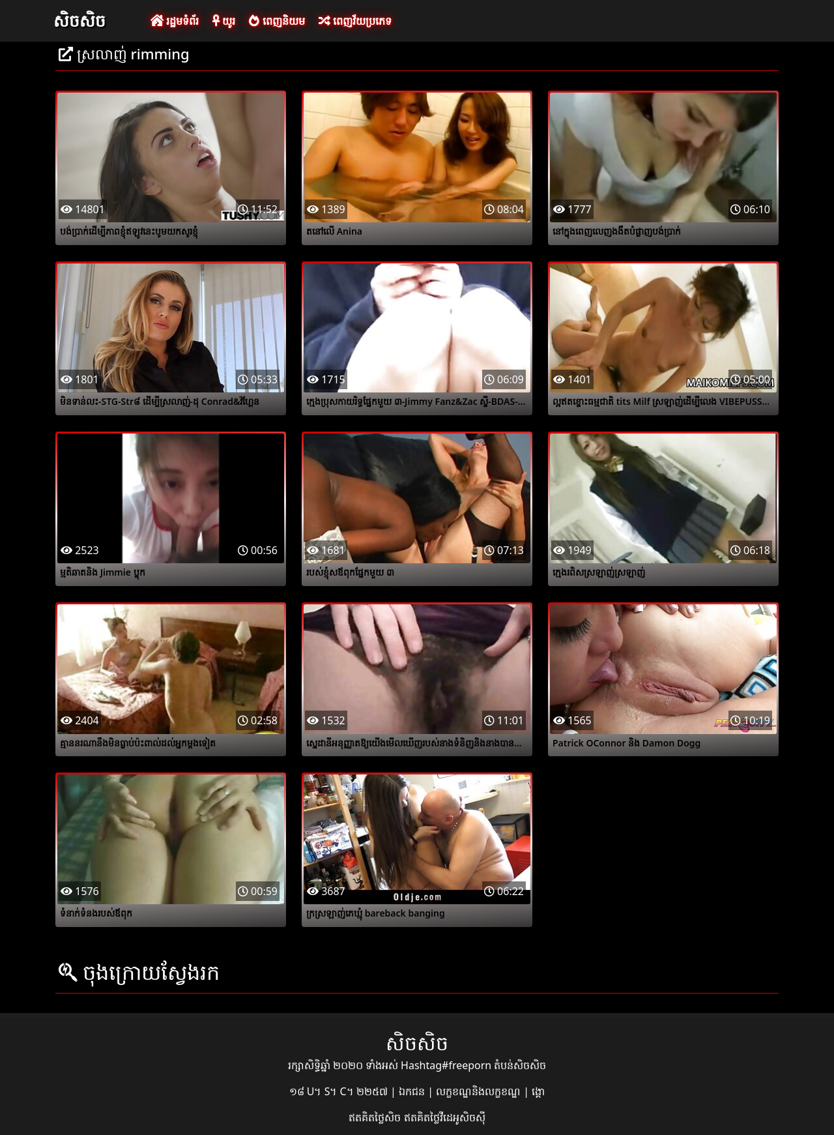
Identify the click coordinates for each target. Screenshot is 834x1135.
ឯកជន (413, 1091)
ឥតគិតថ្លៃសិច (376, 1117)
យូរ (223, 21)
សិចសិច (79, 20)
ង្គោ (538, 1091)
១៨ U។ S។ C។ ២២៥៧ (339, 1091)
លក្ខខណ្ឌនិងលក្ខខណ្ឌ (479, 1091)
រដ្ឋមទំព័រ (175, 21)
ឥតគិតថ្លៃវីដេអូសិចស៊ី (444, 1117)
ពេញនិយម (276, 21)
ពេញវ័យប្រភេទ (355, 21)
